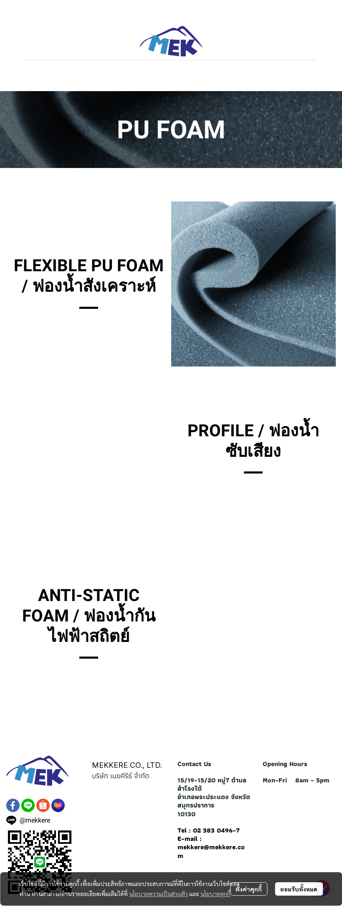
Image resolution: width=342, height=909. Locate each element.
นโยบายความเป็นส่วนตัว (158, 893)
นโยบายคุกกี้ (215, 893)
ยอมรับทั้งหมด (298, 889)
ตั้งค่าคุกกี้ (249, 889)
